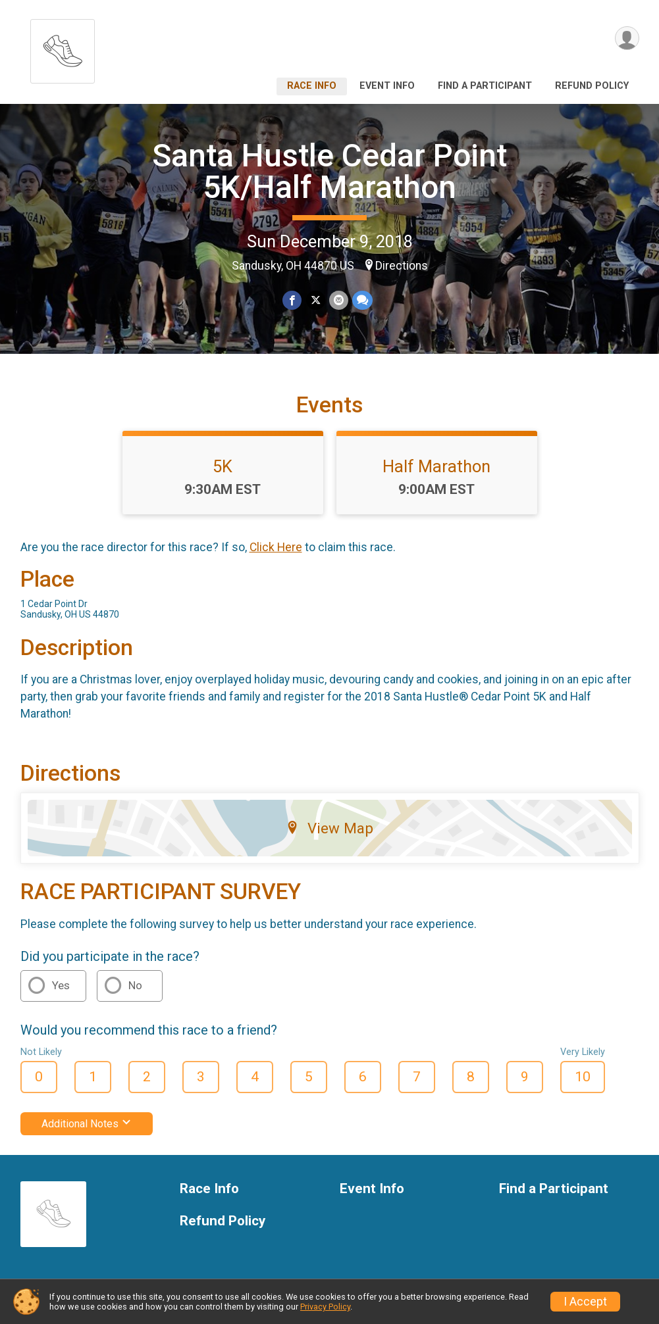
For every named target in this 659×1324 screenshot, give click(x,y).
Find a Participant (485, 85)
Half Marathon (436, 466)
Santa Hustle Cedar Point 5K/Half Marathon (329, 171)
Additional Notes (86, 1123)
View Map (329, 828)
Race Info (311, 85)
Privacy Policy (325, 1307)
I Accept (585, 1301)
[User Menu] (627, 38)
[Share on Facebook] (292, 300)
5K (222, 466)
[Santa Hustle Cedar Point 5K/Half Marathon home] (62, 48)
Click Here (276, 547)
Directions (401, 265)
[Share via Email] (338, 300)
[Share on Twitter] (315, 300)
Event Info (387, 85)
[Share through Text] (362, 300)
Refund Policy (592, 85)
